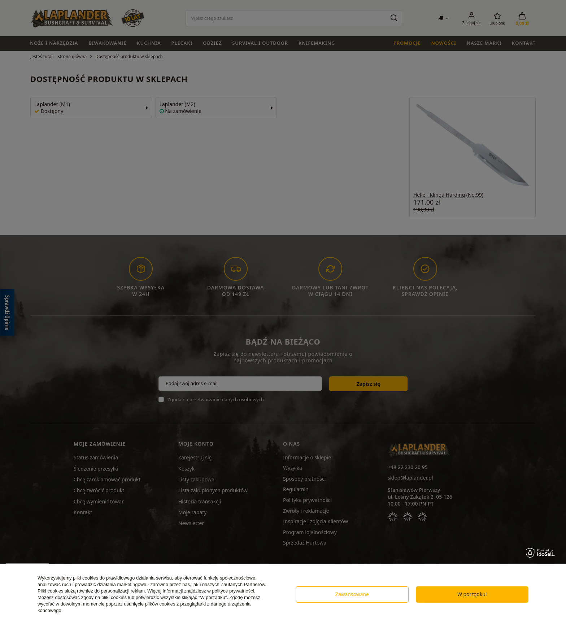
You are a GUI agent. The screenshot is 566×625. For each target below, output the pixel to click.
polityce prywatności (233, 591)
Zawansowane (352, 594)
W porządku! (472, 594)
